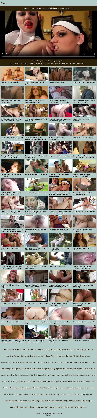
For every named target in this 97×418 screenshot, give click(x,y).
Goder (25, 63)
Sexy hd (50, 63)
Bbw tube (18, 63)
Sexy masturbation (61, 63)
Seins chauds (41, 63)
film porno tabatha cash (78, 63)
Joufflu (32, 63)
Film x (4, 3)
